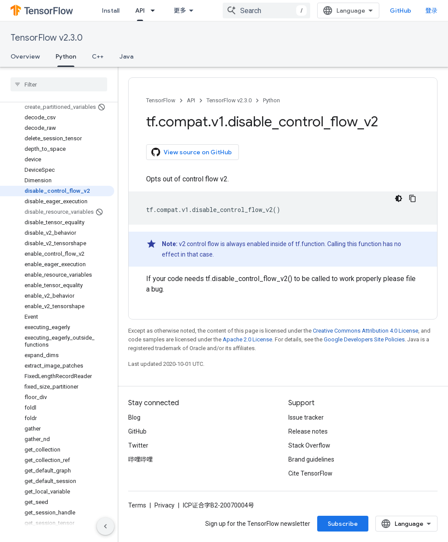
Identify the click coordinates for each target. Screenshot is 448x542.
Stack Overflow (309, 445)
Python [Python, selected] (66, 56)
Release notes (308, 431)
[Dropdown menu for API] (155, 10)
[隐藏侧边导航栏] (105, 526)
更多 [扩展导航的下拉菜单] (180, 10)
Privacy (164, 505)
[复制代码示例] (413, 198)
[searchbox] (58, 84)
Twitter (138, 445)
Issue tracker (306, 417)
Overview (25, 56)
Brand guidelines (311, 459)
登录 (431, 10)
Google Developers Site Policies (364, 339)
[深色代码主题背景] (399, 198)
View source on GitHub (191, 152)
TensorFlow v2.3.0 (46, 37)
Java (126, 56)
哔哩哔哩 (140, 459)
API (191, 100)
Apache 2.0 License (247, 339)
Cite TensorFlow (310, 473)
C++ (98, 56)
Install (110, 10)
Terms (137, 505)
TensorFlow (160, 100)
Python (271, 100)
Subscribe (343, 524)
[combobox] (266, 10)
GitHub (400, 10)
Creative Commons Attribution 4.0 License (365, 330)
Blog (134, 417)
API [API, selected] (140, 10)
